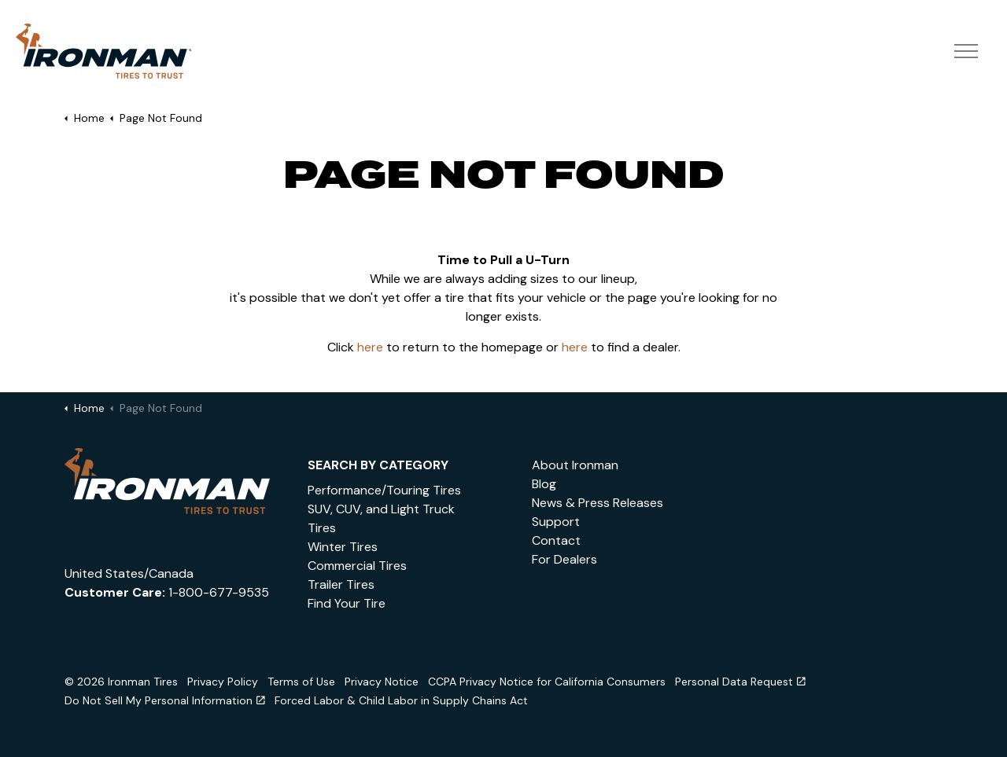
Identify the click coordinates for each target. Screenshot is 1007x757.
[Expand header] (965, 51)
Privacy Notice (382, 681)
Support (556, 521)
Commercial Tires (357, 565)
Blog (544, 484)
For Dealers (564, 559)
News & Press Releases (597, 502)
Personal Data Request (740, 681)
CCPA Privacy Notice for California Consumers (547, 681)
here (370, 347)
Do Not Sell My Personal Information (165, 700)
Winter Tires (343, 546)
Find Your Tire (346, 603)
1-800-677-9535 (218, 592)
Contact (556, 540)
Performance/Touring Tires (384, 490)
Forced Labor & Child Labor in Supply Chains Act (401, 700)
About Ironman (575, 465)
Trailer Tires (341, 584)
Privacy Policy (222, 681)
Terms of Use (301, 681)
